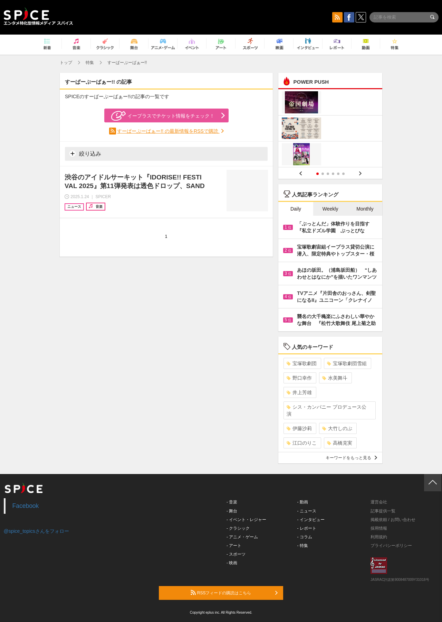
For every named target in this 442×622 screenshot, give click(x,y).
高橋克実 (339, 443)
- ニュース (306, 511)
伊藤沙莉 (299, 428)
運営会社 (379, 502)
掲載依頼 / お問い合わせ (393, 519)
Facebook (25, 505)
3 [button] (328, 174)
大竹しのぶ (337, 428)
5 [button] (338, 174)
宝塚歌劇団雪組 (347, 363)
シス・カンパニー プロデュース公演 (326, 410)
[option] (330, 129)
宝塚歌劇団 (302, 363)
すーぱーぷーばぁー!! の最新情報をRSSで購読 (168, 131)
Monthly (364, 209)
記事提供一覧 (383, 511)
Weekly (330, 209)
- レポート (306, 528)
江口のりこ (302, 443)
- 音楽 (232, 502)
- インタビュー (311, 519)
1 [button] (317, 174)
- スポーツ (236, 554)
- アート (234, 545)
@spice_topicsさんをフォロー (36, 531)
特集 (90, 62)
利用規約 (379, 537)
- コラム (304, 537)
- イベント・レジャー (246, 519)
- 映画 (232, 562)
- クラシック (238, 528)
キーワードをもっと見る (351, 457)
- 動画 (302, 502)
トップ (66, 62)
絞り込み (85, 153)
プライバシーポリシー (391, 545)
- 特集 (302, 545)
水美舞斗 (334, 378)
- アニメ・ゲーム (242, 537)
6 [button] (343, 174)
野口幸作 (299, 378)
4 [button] (333, 174)
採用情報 (379, 528)
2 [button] (322, 174)
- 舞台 (232, 511)
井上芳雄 (299, 392)
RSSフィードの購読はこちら (234, 592)
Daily (295, 209)
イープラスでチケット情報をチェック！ (162, 116)
